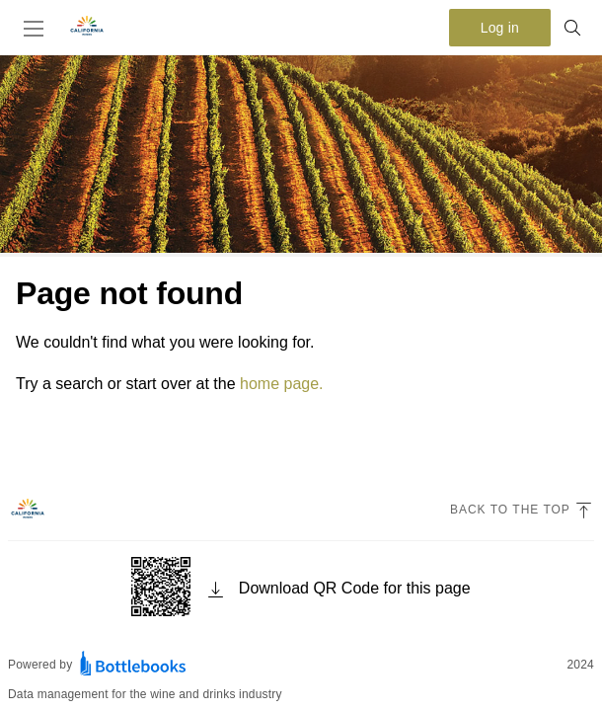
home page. (282, 383)
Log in (500, 28)
